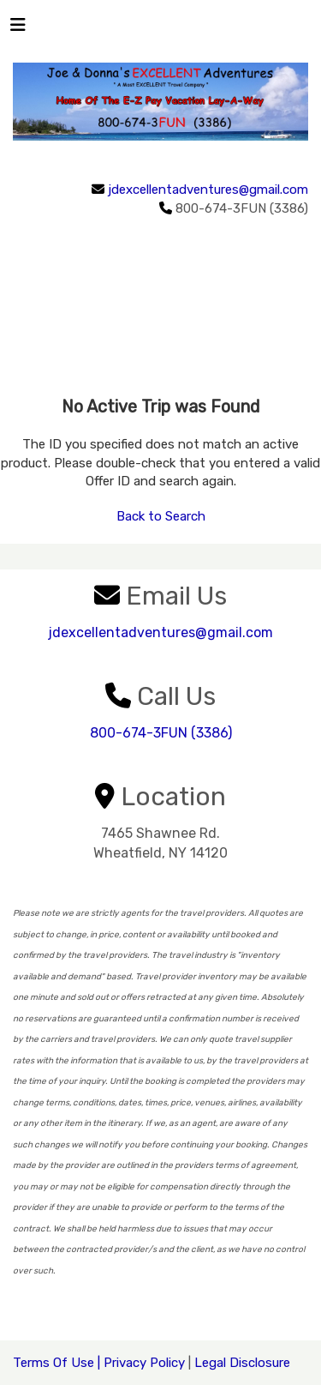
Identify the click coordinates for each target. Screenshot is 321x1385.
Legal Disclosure (242, 1362)
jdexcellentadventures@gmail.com (208, 189)
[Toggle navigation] (18, 29)
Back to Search (160, 516)
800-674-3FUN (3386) (161, 733)
